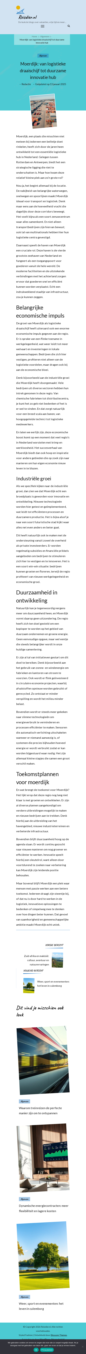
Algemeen (43, 55)
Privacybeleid (47, 1350)
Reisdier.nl (27, 17)
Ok (36, 1350)
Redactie (26, 84)
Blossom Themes (59, 1335)
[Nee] (82, 1346)
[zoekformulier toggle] (68, 26)
